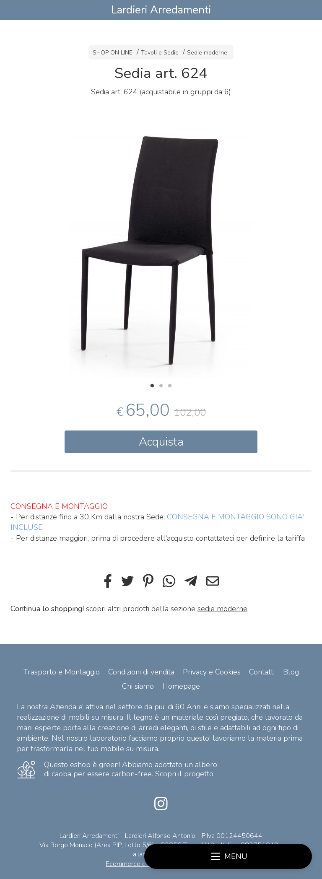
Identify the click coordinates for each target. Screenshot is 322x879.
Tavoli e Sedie (160, 53)
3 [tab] (170, 385)
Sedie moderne (207, 53)
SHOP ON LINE (112, 53)
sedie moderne (222, 609)
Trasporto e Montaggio (61, 672)
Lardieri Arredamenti (161, 10)
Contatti (262, 672)
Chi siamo (138, 686)
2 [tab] (161, 385)
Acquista (161, 442)
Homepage (181, 686)
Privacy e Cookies (212, 672)
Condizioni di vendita (141, 672)
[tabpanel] (161, 248)
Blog (291, 672)
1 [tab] (152, 385)
